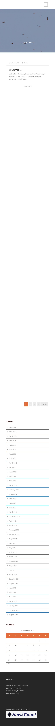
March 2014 (13, 574)
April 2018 (12, 481)
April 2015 (12, 552)
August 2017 (13, 494)
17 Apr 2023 (15, 63)
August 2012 (13, 615)
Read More (28, 86)
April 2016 (12, 521)
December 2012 (14, 610)
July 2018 (12, 467)
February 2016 (14, 530)
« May (8, 664)
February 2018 (14, 490)
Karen (25, 63)
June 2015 (12, 543)
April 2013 (12, 597)
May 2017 (12, 503)
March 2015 (13, 557)
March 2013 (13, 601)
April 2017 (12, 507)
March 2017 (13, 512)
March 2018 (13, 485)
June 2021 (12, 441)
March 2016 (13, 525)
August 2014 (13, 561)
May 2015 (12, 548)
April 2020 (12, 458)
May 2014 (12, 566)
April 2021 (12, 449)
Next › (45, 404)
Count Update (16, 70)
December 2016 (14, 516)
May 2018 (12, 476)
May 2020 (12, 454)
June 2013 (12, 588)
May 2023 (12, 427)
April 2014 (12, 570)
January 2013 (13, 606)
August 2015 (13, 539)
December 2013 (14, 579)
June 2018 (12, 472)
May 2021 (12, 445)
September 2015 (14, 534)
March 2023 (13, 436)
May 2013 (12, 592)
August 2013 (13, 583)
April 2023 (12, 432)
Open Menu (46, 4)
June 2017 (12, 499)
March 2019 (13, 463)
